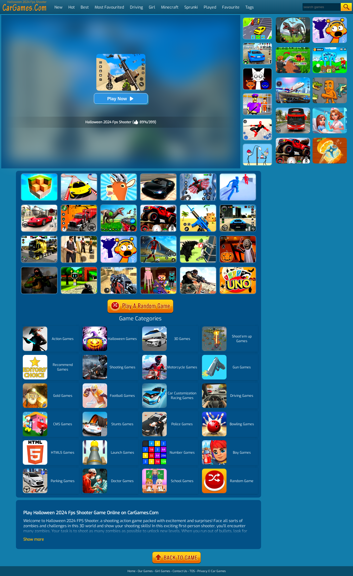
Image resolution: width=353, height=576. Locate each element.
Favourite (231, 7)
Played (210, 7)
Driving (136, 7)
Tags (249, 7)
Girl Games (162, 571)
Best (85, 7)
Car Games (218, 571)
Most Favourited (109, 7)
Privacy (202, 571)
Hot (71, 7)
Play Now (120, 99)
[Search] (321, 7)
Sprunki (191, 7)
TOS (192, 571)
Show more (33, 539)
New (58, 7)
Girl (152, 7)
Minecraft (169, 7)
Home (131, 571)
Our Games (145, 571)
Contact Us (180, 571)
